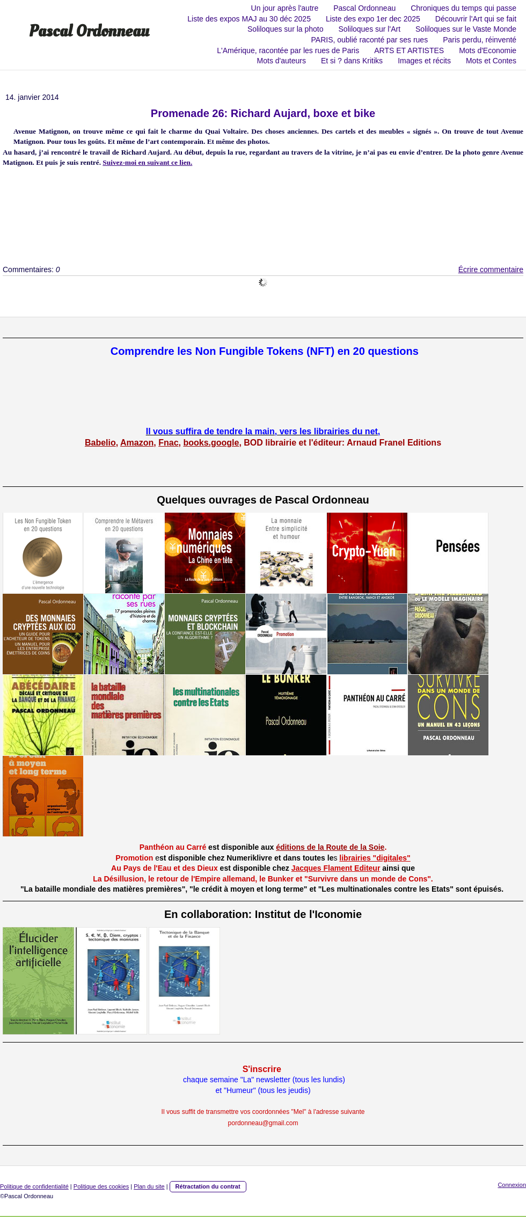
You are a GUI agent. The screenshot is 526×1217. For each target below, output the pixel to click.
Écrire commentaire (490, 269)
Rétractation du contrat (208, 1186)
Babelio (100, 442)
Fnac (168, 442)
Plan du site (149, 1186)
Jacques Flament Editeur (336, 868)
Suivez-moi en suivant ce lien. (147, 162)
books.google (211, 442)
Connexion (512, 1185)
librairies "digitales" (374, 858)
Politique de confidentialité (34, 1186)
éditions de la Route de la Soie (330, 847)
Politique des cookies (101, 1186)
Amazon (137, 442)
